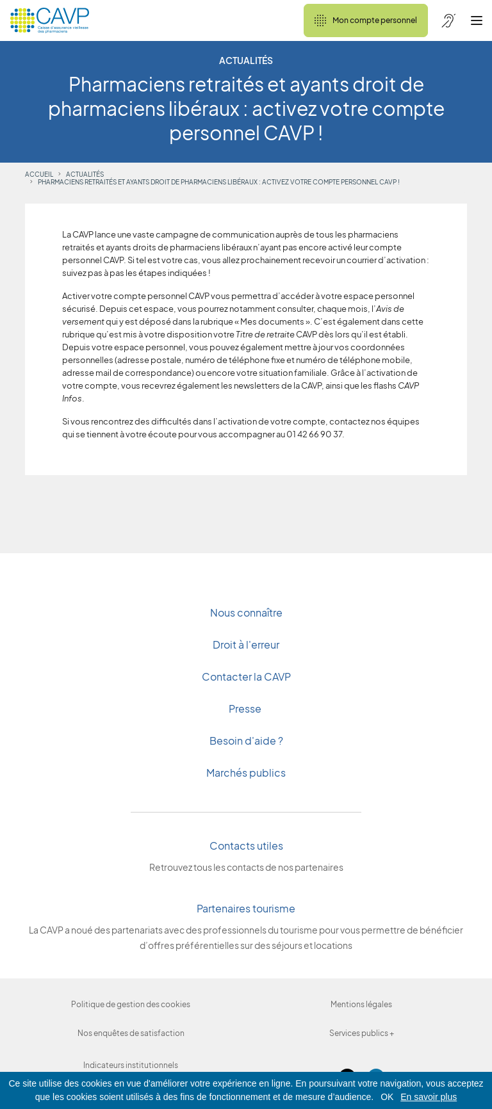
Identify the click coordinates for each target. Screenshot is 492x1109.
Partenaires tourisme (246, 908)
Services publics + (361, 1033)
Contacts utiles (246, 845)
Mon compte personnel (366, 20)
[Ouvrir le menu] (476, 20)
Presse (246, 708)
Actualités (85, 174)
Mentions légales (361, 1004)
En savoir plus (428, 1097)
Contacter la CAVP (246, 676)
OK (387, 1097)
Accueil (39, 174)
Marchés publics (246, 772)
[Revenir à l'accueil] (49, 20)
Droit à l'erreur (246, 644)
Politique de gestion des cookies (130, 1004)
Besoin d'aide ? (246, 740)
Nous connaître (246, 612)
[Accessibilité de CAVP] (448, 20)
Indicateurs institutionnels (130, 1065)
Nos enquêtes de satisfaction (131, 1033)
